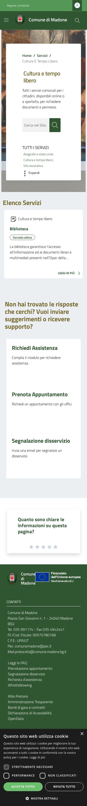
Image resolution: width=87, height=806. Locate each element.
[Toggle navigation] (6, 20)
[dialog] (43, 767)
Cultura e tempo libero (38, 159)
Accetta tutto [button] (23, 787)
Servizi (42, 55)
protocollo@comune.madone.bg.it (41, 651)
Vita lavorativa (33, 165)
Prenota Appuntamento (40, 394)
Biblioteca (19, 229)
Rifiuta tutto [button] (64, 787)
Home (27, 55)
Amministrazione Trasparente (30, 702)
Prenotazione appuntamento (30, 668)
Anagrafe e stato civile (38, 154)
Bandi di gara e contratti (26, 707)
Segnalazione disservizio (41, 440)
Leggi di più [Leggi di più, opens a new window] (37, 757)
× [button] (82, 734)
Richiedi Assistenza (35, 348)
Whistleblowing (20, 685)
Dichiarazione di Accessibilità (30, 713)
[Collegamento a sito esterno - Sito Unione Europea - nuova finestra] (57, 578)
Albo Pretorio (18, 696)
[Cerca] (77, 20)
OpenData (16, 718)
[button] (29, 173)
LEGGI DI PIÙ (70, 273)
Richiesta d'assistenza (25, 679)
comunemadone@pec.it (33, 646)
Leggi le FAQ (17, 663)
